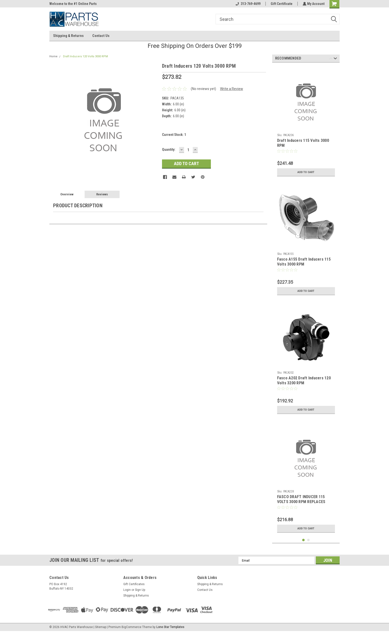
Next (335, 59)
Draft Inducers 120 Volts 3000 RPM (85, 56)
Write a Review (231, 89)
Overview (66, 194)
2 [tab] (308, 540)
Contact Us (100, 35)
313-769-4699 (247, 4)
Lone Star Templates (170, 627)
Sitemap (100, 627)
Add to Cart (306, 172)
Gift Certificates (134, 584)
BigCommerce (131, 627)
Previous (331, 59)
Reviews (102, 194)
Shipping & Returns (68, 35)
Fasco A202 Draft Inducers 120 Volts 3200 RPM (304, 380)
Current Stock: (174, 135)
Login (127, 590)
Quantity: (168, 149)
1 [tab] (303, 540)
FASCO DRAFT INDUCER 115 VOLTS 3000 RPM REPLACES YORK (301, 501)
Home (53, 56)
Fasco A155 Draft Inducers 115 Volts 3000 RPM (304, 262)
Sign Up (140, 590)
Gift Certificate (281, 4)
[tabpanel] (306, 122)
